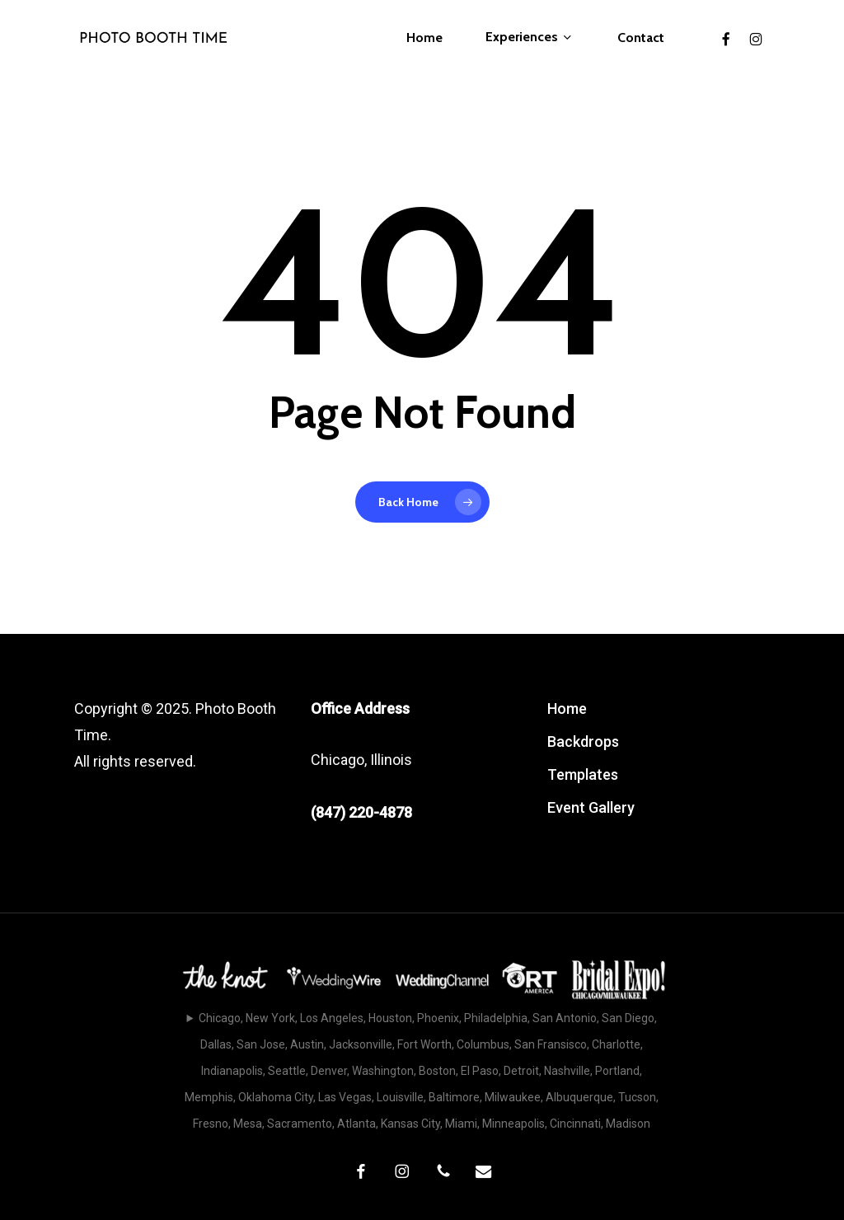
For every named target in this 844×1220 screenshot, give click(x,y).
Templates (582, 774)
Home (567, 708)
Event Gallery (591, 807)
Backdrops (583, 741)
